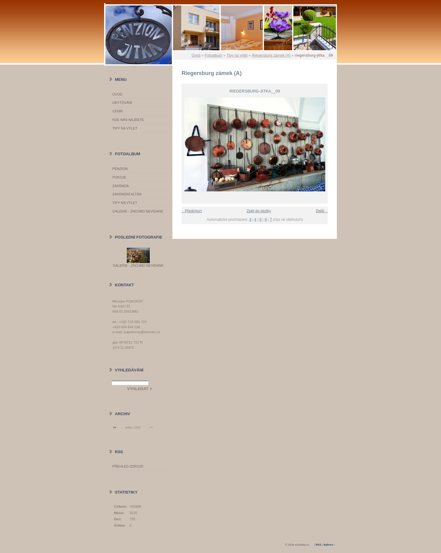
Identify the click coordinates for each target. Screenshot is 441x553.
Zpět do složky (259, 211)
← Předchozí (191, 211)
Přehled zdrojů (127, 466)
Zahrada (120, 186)
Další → (322, 211)
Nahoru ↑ (329, 544)
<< (114, 427)
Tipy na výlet (237, 55)
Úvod (196, 55)
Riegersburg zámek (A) (271, 55)
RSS (319, 544)
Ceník (117, 111)
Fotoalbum (213, 55)
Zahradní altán (126, 194)
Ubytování (122, 102)
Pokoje (119, 177)
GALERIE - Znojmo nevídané (137, 211)
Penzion (120, 169)
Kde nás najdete (128, 120)
